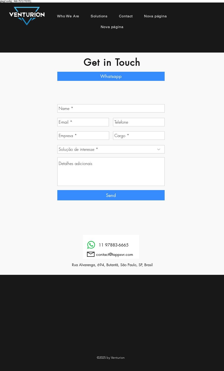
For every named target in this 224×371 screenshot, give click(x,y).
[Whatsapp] (111, 76)
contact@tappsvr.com (114, 254)
